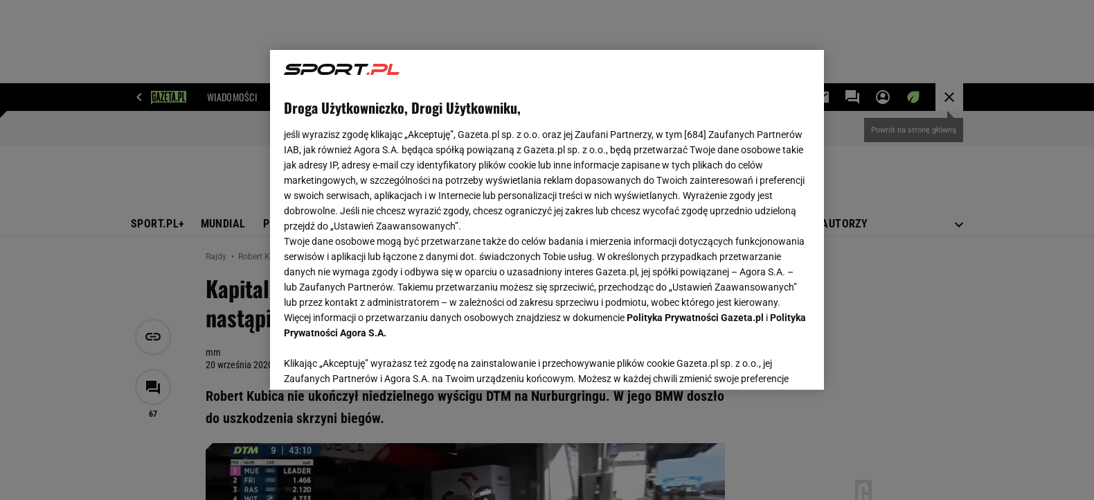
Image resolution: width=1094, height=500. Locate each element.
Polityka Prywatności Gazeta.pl (695, 317)
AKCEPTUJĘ (763, 362)
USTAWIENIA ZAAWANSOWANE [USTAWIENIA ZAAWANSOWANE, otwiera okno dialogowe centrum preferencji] (374, 362)
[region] (547, 220)
